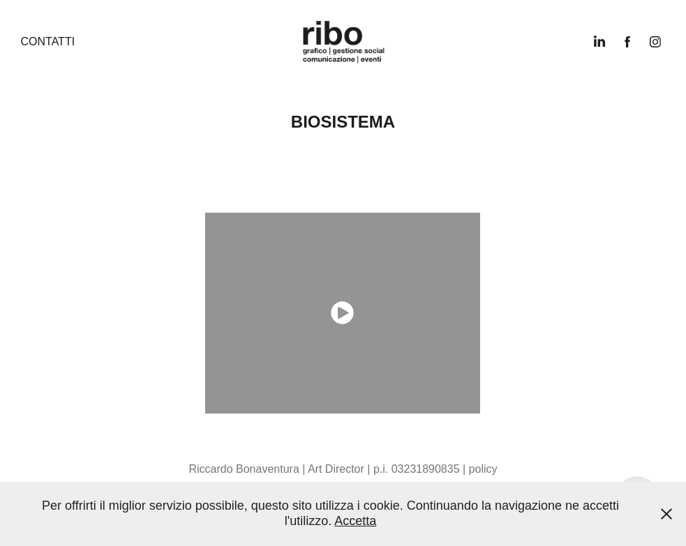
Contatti (47, 41)
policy (483, 469)
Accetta (355, 521)
